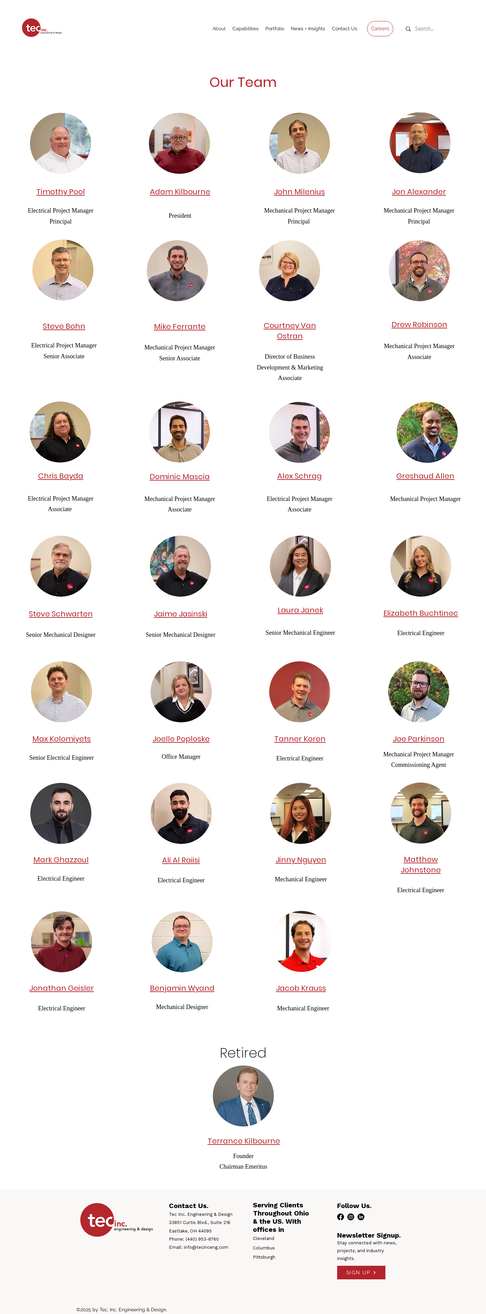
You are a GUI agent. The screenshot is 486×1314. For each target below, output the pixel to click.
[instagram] (350, 1216)
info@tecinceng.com (206, 1247)
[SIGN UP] (361, 1272)
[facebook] (340, 1216)
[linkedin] (361, 1216)
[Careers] (380, 28)
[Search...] (427, 29)
